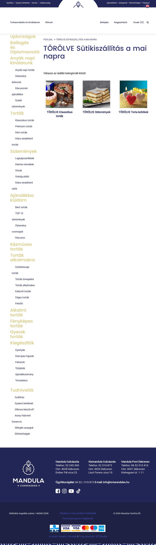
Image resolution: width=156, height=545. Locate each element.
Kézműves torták (21, 246)
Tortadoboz (21, 380)
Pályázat (146, 3)
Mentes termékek (24, 164)
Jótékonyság (45, 3)
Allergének (123, 3)
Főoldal (48, 39)
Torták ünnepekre (24, 279)
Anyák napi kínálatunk (22, 60)
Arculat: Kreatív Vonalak (63, 536)
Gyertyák (20, 349)
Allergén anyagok (24, 427)
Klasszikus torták (24, 120)
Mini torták (21, 132)
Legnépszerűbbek (24, 158)
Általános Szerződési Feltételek (78, 513)
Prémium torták (23, 126)
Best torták (21, 207)
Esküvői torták (23, 291)
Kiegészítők (22, 343)
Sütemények (23, 151)
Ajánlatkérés (112, 3)
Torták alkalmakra (22, 257)
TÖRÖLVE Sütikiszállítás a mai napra (76, 39)
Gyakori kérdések (23, 3)
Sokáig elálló (22, 176)
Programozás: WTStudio (93, 536)
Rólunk (49, 23)
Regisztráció (120, 23)
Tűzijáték (20, 368)
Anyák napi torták (24, 69)
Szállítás (9, 3)
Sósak (18, 170)
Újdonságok (23, 36)
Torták (17, 113)
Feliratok (20, 362)
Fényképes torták (21, 323)
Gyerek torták (17, 334)
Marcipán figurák (24, 356)
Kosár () (138, 23)
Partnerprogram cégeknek (78, 518)
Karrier (34, 3)
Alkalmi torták (18, 312)
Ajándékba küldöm (22, 197)
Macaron (20, 237)
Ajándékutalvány (24, 374)
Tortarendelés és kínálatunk (25, 23)
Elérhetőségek (134, 3)
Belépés (104, 23)
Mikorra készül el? (24, 409)
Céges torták (22, 297)
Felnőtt (19, 303)
